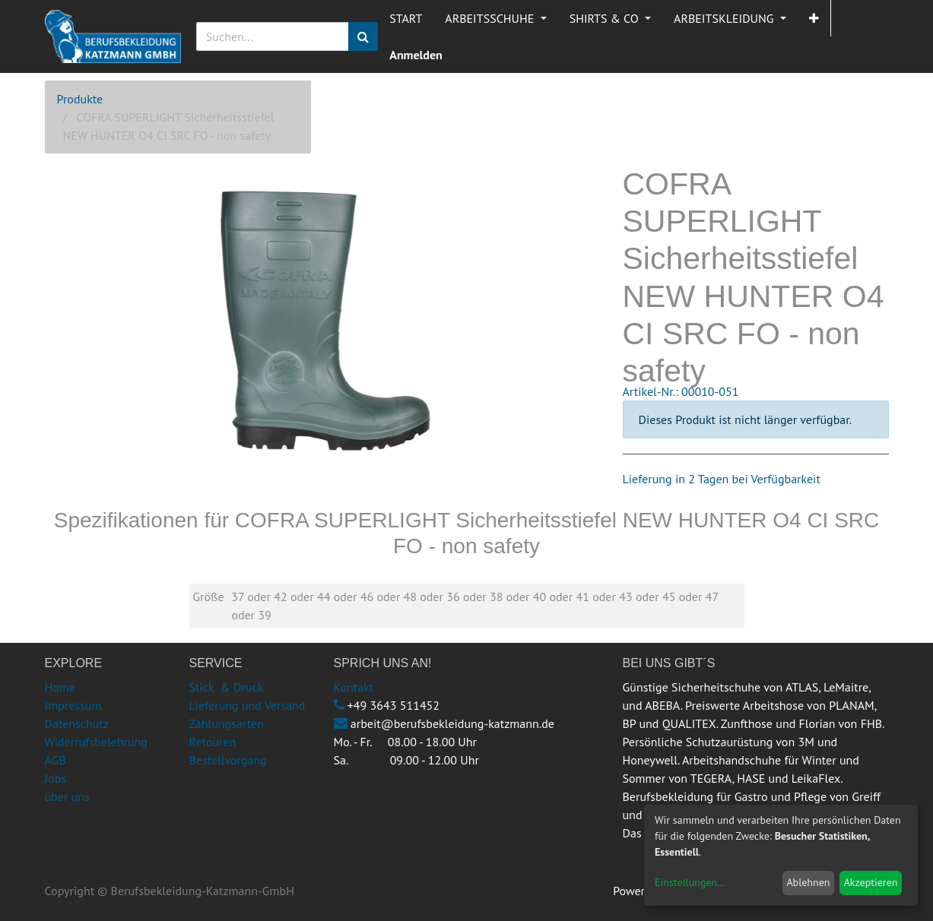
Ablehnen (808, 882)
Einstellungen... (690, 882)
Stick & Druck (226, 687)
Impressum (73, 705)
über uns (67, 796)
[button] (814, 18)
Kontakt (354, 687)
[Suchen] (363, 36)
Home (60, 687)
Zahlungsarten (226, 723)
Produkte (80, 98)
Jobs (56, 778)
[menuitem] (405, 18)
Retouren (212, 741)
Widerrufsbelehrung (96, 741)
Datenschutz (77, 723)
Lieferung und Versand (247, 705)
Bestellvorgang (228, 760)
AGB (55, 760)
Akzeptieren (871, 882)
